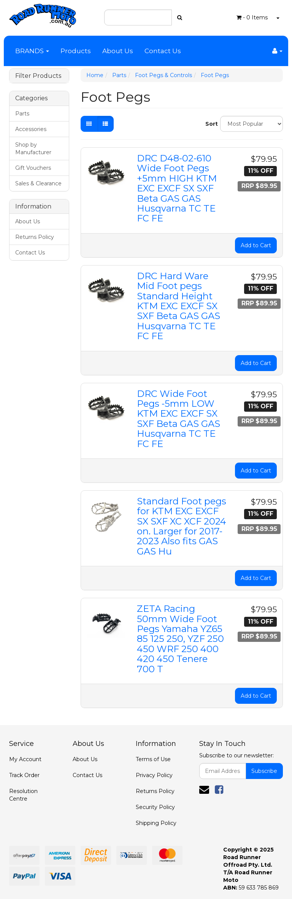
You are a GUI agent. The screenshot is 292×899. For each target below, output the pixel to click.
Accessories (30, 129)
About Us (117, 51)
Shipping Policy (156, 823)
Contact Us (162, 51)
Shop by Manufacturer (33, 148)
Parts (22, 113)
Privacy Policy (154, 775)
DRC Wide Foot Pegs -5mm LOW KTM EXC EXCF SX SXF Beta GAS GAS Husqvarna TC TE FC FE (178, 418)
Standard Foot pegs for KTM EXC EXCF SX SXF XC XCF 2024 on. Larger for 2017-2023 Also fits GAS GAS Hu (181, 526)
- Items (252, 17)
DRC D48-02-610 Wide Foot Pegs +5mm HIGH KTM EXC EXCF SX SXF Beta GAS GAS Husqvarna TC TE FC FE (177, 188)
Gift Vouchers (33, 167)
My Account (25, 759)
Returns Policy (34, 237)
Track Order (24, 775)
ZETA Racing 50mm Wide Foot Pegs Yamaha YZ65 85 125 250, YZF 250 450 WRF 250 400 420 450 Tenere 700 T (180, 638)
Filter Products (38, 76)
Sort (209, 123)
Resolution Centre (23, 795)
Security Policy (155, 807)
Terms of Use (153, 759)
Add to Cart (256, 245)
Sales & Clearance (38, 183)
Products (75, 51)
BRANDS (32, 51)
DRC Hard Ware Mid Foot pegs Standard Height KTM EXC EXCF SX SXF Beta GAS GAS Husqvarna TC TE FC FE (178, 305)
